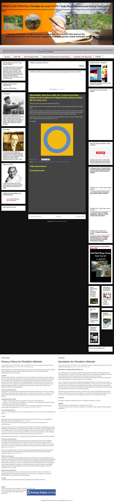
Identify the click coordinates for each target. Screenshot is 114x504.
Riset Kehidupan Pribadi (31, 57)
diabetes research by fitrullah (40, 162)
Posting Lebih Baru (36, 216)
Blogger (71, 500)
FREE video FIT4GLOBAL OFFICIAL (99, 238)
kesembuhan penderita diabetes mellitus (59, 162)
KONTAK (98, 57)
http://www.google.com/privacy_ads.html (30, 407)
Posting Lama (80, 216)
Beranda (7, 57)
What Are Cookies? (17, 453)
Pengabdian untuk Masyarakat (83, 57)
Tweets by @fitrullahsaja (9, 88)
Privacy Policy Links (9, 447)
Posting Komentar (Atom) (60, 221)
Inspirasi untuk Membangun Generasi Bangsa (56, 57)
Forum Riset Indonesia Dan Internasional (12, 199)
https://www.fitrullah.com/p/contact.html (23, 366)
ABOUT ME (17, 57)
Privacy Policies (27, 421)
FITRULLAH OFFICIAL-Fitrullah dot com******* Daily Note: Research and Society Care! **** (55, 6)
